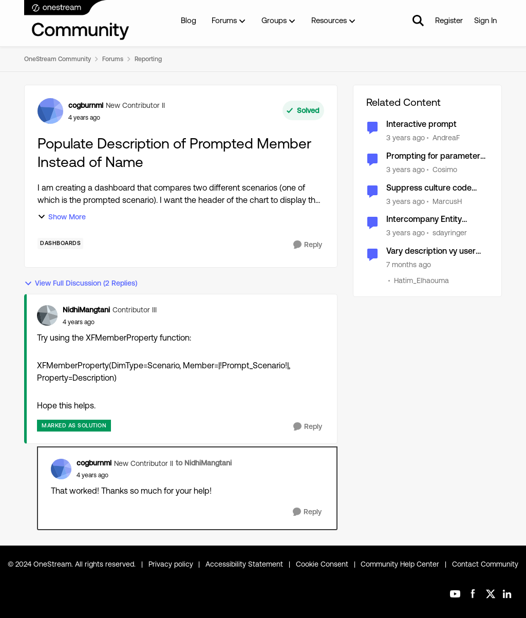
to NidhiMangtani (204, 463)
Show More (61, 217)
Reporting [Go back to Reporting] (148, 59)
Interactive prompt (421, 124)
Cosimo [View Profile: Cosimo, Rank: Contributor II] (445, 169)
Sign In (485, 20)
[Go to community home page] (77, 20)
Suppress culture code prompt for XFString (429, 188)
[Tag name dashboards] (60, 243)
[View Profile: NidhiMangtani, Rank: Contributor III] (47, 315)
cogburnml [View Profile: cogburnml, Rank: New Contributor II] (85, 105)
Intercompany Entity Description (424, 219)
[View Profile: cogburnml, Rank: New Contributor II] (50, 111)
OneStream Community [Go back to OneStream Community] (57, 59)
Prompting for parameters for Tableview (435, 156)
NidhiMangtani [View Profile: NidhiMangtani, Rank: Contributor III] (86, 310)
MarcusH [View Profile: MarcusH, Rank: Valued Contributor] (447, 201)
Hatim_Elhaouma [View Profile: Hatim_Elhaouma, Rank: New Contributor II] (421, 280)
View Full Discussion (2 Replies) (80, 283)
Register (449, 20)
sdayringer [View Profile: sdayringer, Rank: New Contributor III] (450, 233)
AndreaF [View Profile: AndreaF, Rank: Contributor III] (446, 138)
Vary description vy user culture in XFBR (431, 251)
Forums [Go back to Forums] (112, 59)
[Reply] (307, 245)
